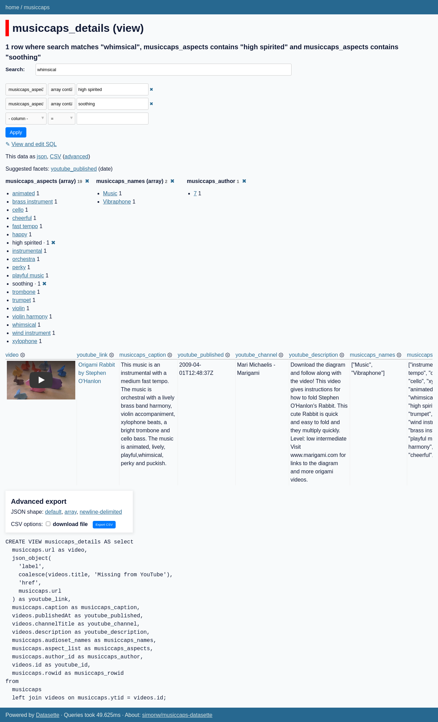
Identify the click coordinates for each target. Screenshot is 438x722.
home (12, 7)
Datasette (47, 715)
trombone (24, 292)
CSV (55, 156)
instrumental (27, 251)
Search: (15, 69)
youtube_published (74, 169)
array (71, 512)
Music (110, 193)
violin (18, 308)
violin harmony (30, 316)
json (42, 156)
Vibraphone (117, 202)
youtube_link (92, 355)
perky (19, 267)
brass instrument (32, 202)
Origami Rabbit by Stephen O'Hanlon (97, 373)
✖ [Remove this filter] (151, 89)
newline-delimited (101, 512)
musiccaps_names (372, 355)
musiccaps (37, 7)
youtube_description (313, 355)
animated (23, 193)
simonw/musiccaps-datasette (177, 715)
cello (18, 210)
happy (19, 234)
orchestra (23, 259)
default (53, 512)
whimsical (24, 325)
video (11, 355)
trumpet (21, 300)
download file (67, 524)
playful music (28, 275)
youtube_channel (256, 355)
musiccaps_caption (142, 355)
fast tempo (25, 226)
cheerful (22, 218)
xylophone (24, 341)
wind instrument (31, 333)
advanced (76, 156)
